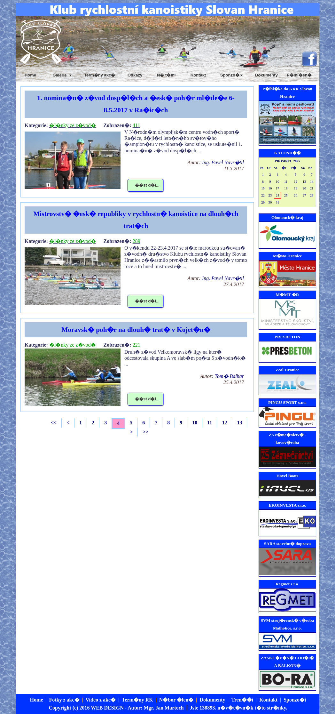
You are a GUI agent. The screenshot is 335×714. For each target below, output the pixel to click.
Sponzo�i (295, 699)
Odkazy (135, 75)
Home (30, 75)
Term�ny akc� (99, 75)
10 (194, 422)
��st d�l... (147, 185)
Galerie (59, 75)
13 (239, 422)
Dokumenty (266, 75)
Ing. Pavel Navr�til (223, 162)
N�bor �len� (176, 699)
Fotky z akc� (64, 699)
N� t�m (166, 75)
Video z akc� (101, 699)
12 (224, 422)
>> (145, 432)
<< (54, 422)
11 (209, 422)
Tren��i (242, 699)
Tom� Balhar (229, 376)
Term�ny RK (137, 699)
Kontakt (198, 75)
